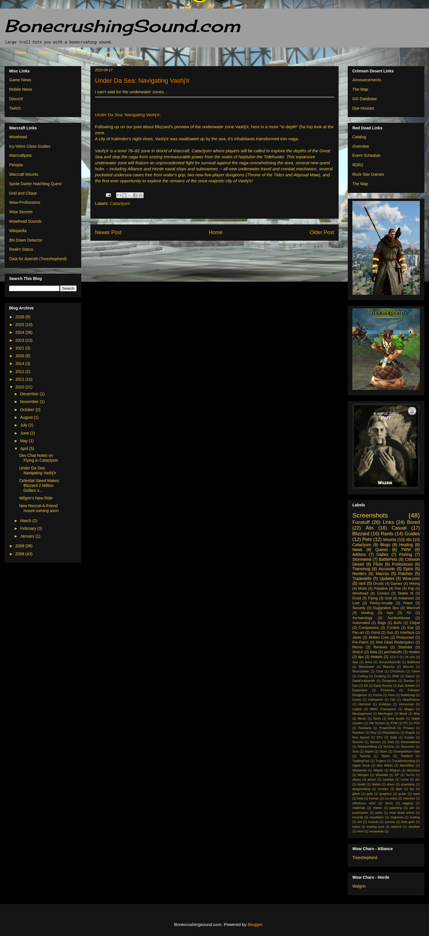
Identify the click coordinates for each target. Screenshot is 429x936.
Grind (375, 633)
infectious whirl (364, 803)
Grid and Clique (23, 193)
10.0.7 (394, 657)
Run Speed (360, 737)
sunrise (390, 822)
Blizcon (408, 666)
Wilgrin (378, 770)
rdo (409, 539)
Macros (382, 573)
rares (379, 812)
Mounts (389, 539)
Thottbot (406, 756)
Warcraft (413, 608)
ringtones (396, 817)
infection (409, 798)
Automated (361, 623)
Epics (408, 568)
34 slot (410, 657)
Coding (362, 676)
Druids (378, 584)
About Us (47, 52)
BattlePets (388, 559)
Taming (365, 756)
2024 (20, 332)
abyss (356, 779)
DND (395, 676)
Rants (387, 533)
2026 (20, 317)
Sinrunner (408, 746)
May (24, 441)
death (361, 784)
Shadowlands (410, 742)
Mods (362, 589)
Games (396, 584)
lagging (408, 803)
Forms (377, 695)
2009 (20, 546)
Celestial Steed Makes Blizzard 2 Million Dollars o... (39, 485)
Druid (356, 598)
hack (416, 793)
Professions (402, 564)
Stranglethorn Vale (406, 751)
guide (402, 793)
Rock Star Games (368, 174)
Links (388, 522)
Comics (383, 593)
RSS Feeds (79, 52)
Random (358, 732)
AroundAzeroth (389, 662)
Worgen (363, 775)
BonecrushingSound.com (122, 25)
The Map (360, 89)
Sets (391, 742)
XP (397, 775)
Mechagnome (362, 713)
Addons (359, 554)
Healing (406, 544)
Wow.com (411, 578)
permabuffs (393, 652)
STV (379, 737)
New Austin (396, 718)
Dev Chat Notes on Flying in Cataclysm (38, 458)
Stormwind (361, 559)
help (360, 798)
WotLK (357, 652)
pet (412, 807)
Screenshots (370, 515)
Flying (373, 598)
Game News (20, 80)
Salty (393, 737)
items (389, 803)
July (24, 425)
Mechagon (385, 713)
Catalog (359, 137)
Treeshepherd (364, 857)
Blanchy (388, 666)
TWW (406, 549)
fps (412, 789)
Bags (382, 623)
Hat (392, 699)
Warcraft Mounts (23, 174)
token (356, 826)
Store (383, 751)
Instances (406, 598)
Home (20, 52)
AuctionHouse (399, 618)
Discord (16, 98)
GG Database (364, 98)
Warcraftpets (20, 155)
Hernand (364, 704)
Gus (390, 633)
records (357, 817)
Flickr (378, 564)
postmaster (360, 812)
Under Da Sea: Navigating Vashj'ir (127, 114)
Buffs (398, 623)
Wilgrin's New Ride (36, 498)
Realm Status (21, 249)
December (29, 394)
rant (362, 583)
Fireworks (387, 690)
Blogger (255, 924)
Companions (369, 628)
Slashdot (405, 647)
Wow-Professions (24, 202)
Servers (375, 742)
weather (414, 826)
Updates (387, 578)
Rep (373, 732)
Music (362, 718)
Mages (409, 709)
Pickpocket (405, 637)
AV (408, 613)
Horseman (406, 704)
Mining (414, 584)
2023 (20, 340)
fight (399, 789)
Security (359, 608)
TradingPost (361, 761)
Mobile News (20, 89)
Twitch (15, 108)
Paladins (381, 589)
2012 (20, 371)
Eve (411, 628)
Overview (360, 146)
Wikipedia (18, 230)
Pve (398, 589)
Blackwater (366, 666)
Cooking (380, 676)
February (28, 528)
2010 (20, 387)
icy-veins (391, 798)
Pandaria (364, 728)
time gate (408, 822)
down (391, 784)
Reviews (380, 647)
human (374, 798)
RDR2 (357, 165)
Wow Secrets (21, 212)
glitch (356, 793)
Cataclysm (120, 203)
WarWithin (407, 765)
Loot (356, 603)
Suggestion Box (386, 608)
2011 (20, 379)
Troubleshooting (403, 761)
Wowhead (18, 137)
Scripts (409, 737)
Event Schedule (366, 155)
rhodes (414, 652)
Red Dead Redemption (395, 642)
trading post (375, 826)
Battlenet (413, 662)
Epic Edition (406, 685)
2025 (20, 324)
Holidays (385, 704)
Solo (355, 751)
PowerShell (387, 728)
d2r (417, 779)
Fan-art (358, 633)
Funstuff (361, 522)
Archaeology (362, 618)
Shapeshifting (367, 746)
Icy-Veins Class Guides (29, 146)
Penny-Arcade (381, 603)
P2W (394, 723)
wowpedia (377, 831)
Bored (413, 522)
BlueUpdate (360, 671)
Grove (356, 699)
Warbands (359, 770)
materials (358, 807)
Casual (399, 528)
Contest (393, 628)
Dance (410, 676)
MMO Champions (383, 709)
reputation (377, 817)
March (26, 520)
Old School (377, 723)
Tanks (385, 756)
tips (361, 657)
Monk (403, 713)
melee (377, 807)
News (357, 549)
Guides (412, 533)
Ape (355, 662)
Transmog (361, 568)
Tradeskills (361, 578)
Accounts (387, 568)
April (24, 448)
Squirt (369, 751)
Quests (381, 549)
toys (390, 613)
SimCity (388, 746)
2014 (20, 363)
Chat (379, 671)
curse (404, 779)
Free (391, 695)
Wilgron (395, 770)
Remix (357, 647)
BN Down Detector (25, 240)
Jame (356, 637)
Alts (370, 528)
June (25, 433)
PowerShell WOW (118, 52)
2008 (20, 554)
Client (416, 671)
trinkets (377, 657)
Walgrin (359, 886)
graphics (386, 793)
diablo (376, 784)
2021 (20, 348)
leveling (367, 613)
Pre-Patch (360, 642)
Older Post (322, 232)
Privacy (408, 728)
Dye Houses (363, 108)
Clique (415, 623)
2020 (20, 356)
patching (396, 807)
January (27, 536)
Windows (413, 770)
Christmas (397, 671)
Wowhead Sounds (25, 221)
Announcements (366, 80)
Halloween (375, 699)
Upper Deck (361, 765)
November (29, 401)
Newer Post (108, 232)
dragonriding (361, 789)
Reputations (391, 732)
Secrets (357, 742)
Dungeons (389, 680)
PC (406, 723)
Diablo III (405, 593)
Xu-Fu (410, 775)
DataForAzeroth (363, 680)
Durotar (409, 680)
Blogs (385, 544)
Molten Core (379, 637)
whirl (360, 831)
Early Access (383, 685)
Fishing (405, 554)
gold (370, 793)
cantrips (388, 779)
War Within (385, 765)
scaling (415, 817)
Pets (367, 539)
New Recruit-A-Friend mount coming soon (38, 508)
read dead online (401, 812)
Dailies (383, 554)
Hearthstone (411, 699)
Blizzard (361, 533)
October (27, 409)
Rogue (410, 732)
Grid (388, 598)
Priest (407, 603)
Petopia (16, 165)
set (359, 822)
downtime (408, 784)
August (26, 417)
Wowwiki (382, 775)
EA (366, 685)
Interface (407, 633)
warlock (396, 826)
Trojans (381, 761)
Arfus (368, 662)
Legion (357, 709)
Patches (405, 573)
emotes (383, 789)
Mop (417, 713)
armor (372, 779)
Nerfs (377, 718)
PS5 (417, 723)
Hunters (359, 573)
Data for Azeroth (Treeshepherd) (38, 258)
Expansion (359, 690)
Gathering (408, 695)
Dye (355, 685)
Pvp (411, 589)
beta (373, 652)
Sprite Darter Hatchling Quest (35, 183)
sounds (373, 822)
